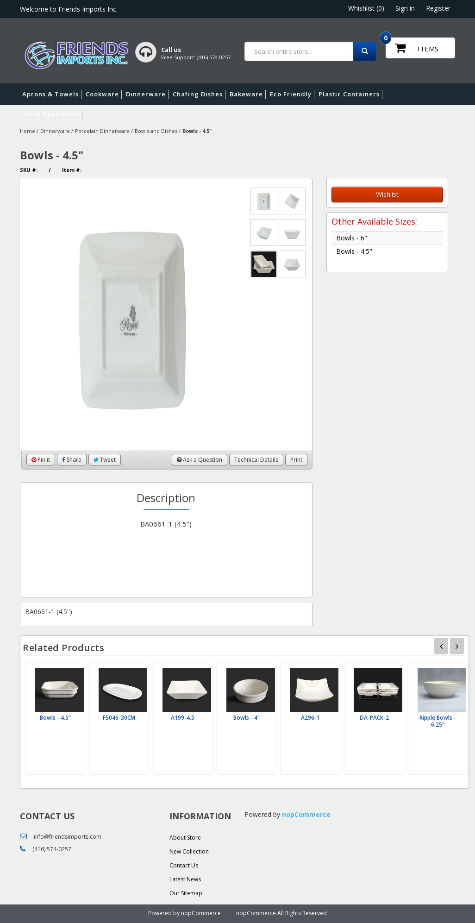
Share (71, 460)
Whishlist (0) (366, 8)
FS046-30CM (119, 718)
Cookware (104, 94)
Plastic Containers (350, 94)
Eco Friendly (292, 94)
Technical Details (256, 460)
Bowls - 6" (351, 237)
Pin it (40, 460)
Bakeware (248, 94)
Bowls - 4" (246, 718)
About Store (185, 837)
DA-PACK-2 (374, 718)
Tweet (105, 460)
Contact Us (183, 865)
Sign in (405, 8)
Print (296, 460)
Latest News (185, 879)
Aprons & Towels (51, 94)
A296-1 (310, 718)
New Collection (189, 851)
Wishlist (387, 194)
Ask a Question (199, 460)
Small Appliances (52, 114)
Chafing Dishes (199, 94)
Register (438, 8)
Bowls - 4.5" (354, 251)
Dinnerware (147, 94)
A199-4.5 (182, 718)
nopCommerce (306, 814)
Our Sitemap (185, 893)
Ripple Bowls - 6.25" (437, 721)
